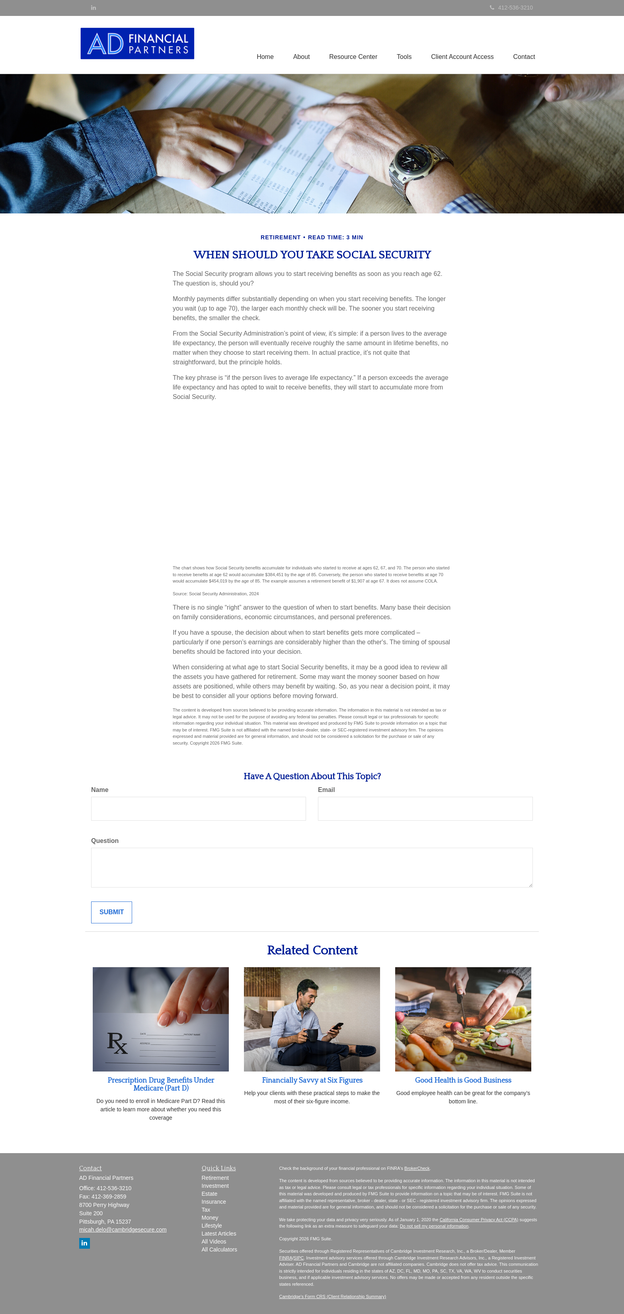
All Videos (214, 1241)
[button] (299, 44)
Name (100, 789)
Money (210, 1217)
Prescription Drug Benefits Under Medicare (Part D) (160, 1085)
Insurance (214, 1202)
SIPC (299, 1257)
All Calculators (219, 1249)
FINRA (285, 1257)
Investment (215, 1186)
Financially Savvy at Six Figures (312, 1081)
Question (105, 840)
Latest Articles (219, 1233)
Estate (210, 1194)
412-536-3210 (511, 7)
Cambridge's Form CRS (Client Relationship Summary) (332, 1296)
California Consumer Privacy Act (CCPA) (479, 1219)
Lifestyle (212, 1225)
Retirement (215, 1178)
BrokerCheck (417, 1168)
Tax (206, 1209)
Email (326, 789)
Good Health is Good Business (463, 1081)
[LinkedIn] (93, 8)
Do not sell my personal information (434, 1226)
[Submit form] (111, 912)
